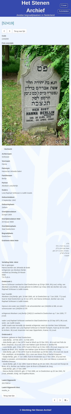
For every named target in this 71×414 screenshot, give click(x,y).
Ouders (5, 190)
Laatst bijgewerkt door (11, 387)
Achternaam (7, 154)
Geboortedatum (8, 197)
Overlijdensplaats (9, 226)
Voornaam (6, 161)
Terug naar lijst (19, 31)
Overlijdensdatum (9, 212)
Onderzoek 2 (7, 334)
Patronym (6, 168)
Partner (5, 183)
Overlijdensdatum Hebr (11, 219)
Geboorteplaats (8, 204)
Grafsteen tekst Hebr (10, 240)
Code (4, 36)
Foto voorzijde (7, 43)
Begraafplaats (7, 233)
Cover (64, 5)
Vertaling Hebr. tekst (10, 262)
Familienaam (7, 175)
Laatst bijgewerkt (9, 380)
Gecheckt (7, 149)
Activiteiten (64, 11)
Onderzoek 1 (7, 281)
